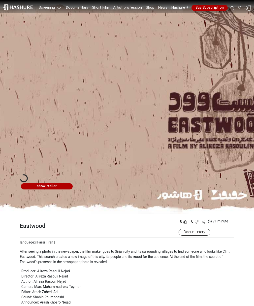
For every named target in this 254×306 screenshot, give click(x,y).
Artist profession (127, 8)
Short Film (100, 8)
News (162, 8)
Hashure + (180, 8)
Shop (150, 8)
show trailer (47, 186)
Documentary (77, 8)
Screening (50, 8)
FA (239, 8)
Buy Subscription (209, 7)
